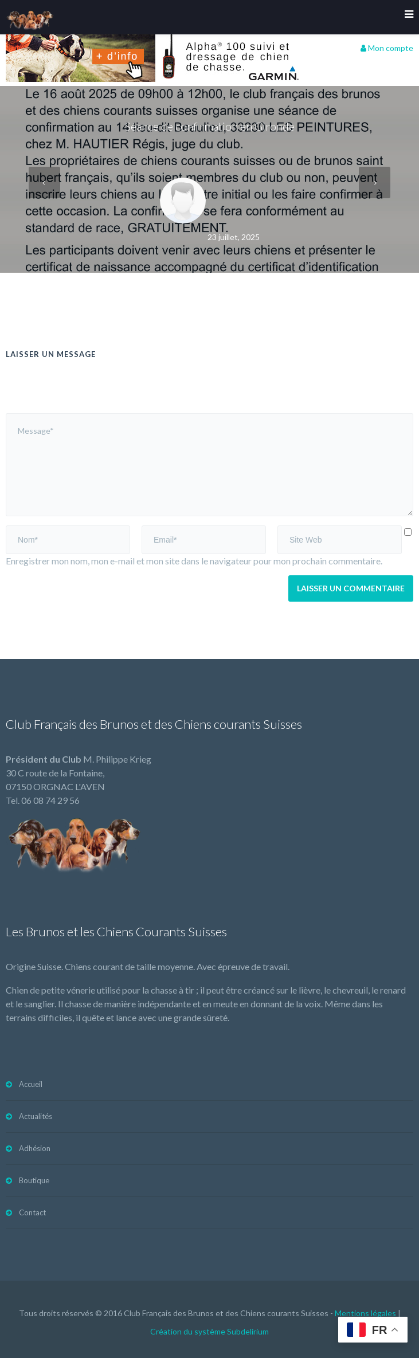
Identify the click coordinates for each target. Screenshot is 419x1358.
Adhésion (34, 1148)
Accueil (30, 1084)
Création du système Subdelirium (209, 1331)
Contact (32, 1212)
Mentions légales (365, 1313)
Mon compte (387, 48)
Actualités (35, 1116)
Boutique (34, 1180)
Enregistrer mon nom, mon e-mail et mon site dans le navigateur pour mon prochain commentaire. (194, 560)
